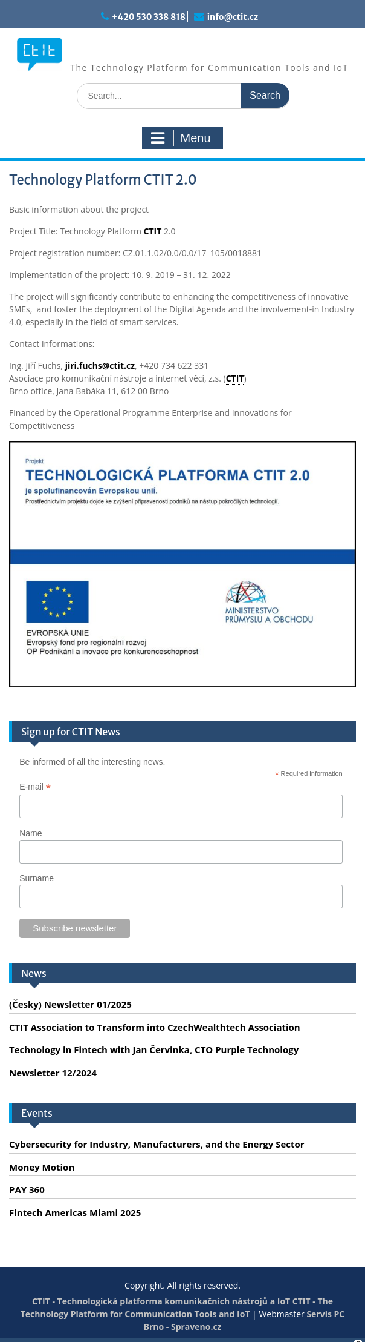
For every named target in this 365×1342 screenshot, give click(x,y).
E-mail (35, 787)
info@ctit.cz (232, 17)
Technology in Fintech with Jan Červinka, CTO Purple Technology (154, 1049)
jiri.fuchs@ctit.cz (100, 365)
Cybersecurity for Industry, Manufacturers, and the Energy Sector (157, 1144)
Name (30, 833)
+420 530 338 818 (149, 17)
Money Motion (41, 1167)
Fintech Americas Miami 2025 (75, 1212)
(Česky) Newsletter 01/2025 (70, 1004)
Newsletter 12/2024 (53, 1072)
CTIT (153, 231)
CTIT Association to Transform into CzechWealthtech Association (154, 1027)
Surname (36, 878)
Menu (180, 138)
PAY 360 (27, 1189)
